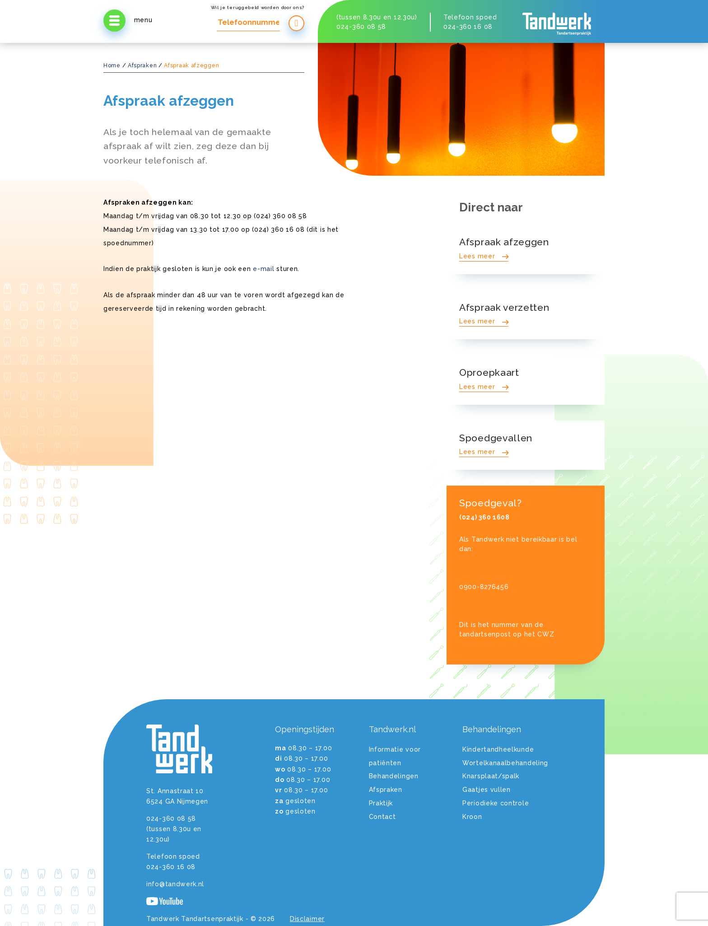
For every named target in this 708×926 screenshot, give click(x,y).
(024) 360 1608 (484, 517)
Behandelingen (394, 776)
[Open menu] (114, 20)
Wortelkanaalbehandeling (505, 763)
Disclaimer (307, 918)
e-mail (263, 268)
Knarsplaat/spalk (490, 776)
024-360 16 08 (468, 26)
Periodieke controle (495, 803)
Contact (382, 816)
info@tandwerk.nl (175, 884)
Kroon (472, 816)
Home (112, 65)
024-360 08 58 (361, 26)
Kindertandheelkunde (498, 749)
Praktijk (381, 803)
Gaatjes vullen (486, 789)
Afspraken (142, 65)
